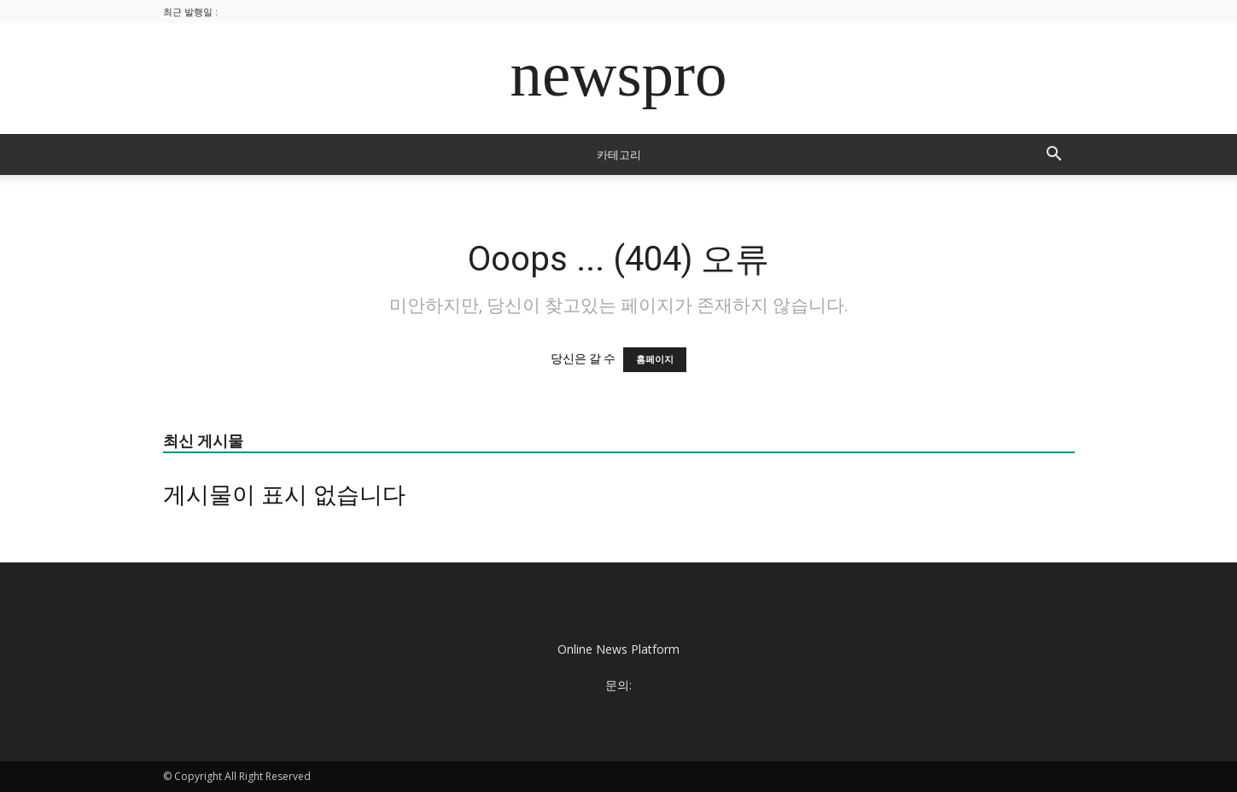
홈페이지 (655, 359)
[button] (1054, 156)
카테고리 (619, 154)
